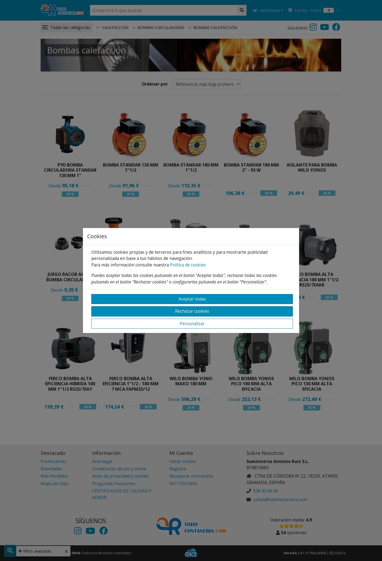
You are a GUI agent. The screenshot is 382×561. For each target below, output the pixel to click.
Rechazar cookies (192, 311)
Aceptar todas (192, 299)
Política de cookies (188, 265)
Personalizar (192, 324)
